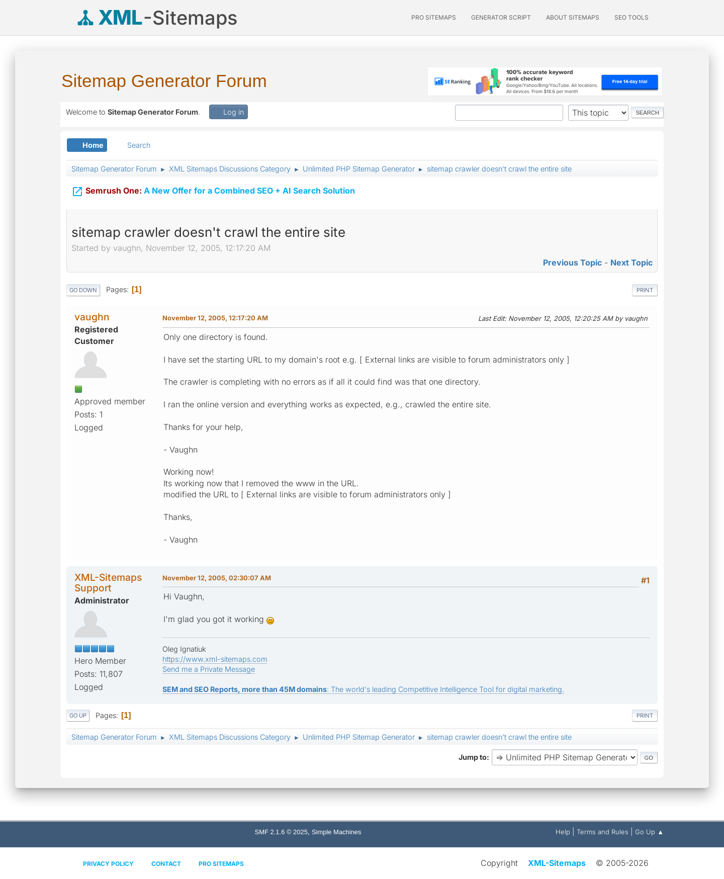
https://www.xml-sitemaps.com (214, 659)
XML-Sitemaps (557, 863)
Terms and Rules (602, 832)
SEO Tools (631, 17)
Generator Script (501, 17)
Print (645, 290)
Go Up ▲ (649, 832)
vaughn (92, 317)
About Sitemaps (572, 17)
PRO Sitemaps (433, 17)
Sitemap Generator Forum (164, 81)
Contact (166, 863)
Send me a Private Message (208, 669)
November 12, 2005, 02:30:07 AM (216, 578)
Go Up (77, 715)
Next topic (631, 262)
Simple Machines (336, 832)
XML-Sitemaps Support (108, 582)
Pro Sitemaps (221, 863)
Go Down (83, 290)
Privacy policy (108, 863)
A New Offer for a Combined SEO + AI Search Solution (213, 192)
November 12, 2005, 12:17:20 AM (215, 318)
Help (563, 832)
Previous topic (572, 262)
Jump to (473, 757)
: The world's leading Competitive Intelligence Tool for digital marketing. (363, 689)
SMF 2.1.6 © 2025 (281, 832)
